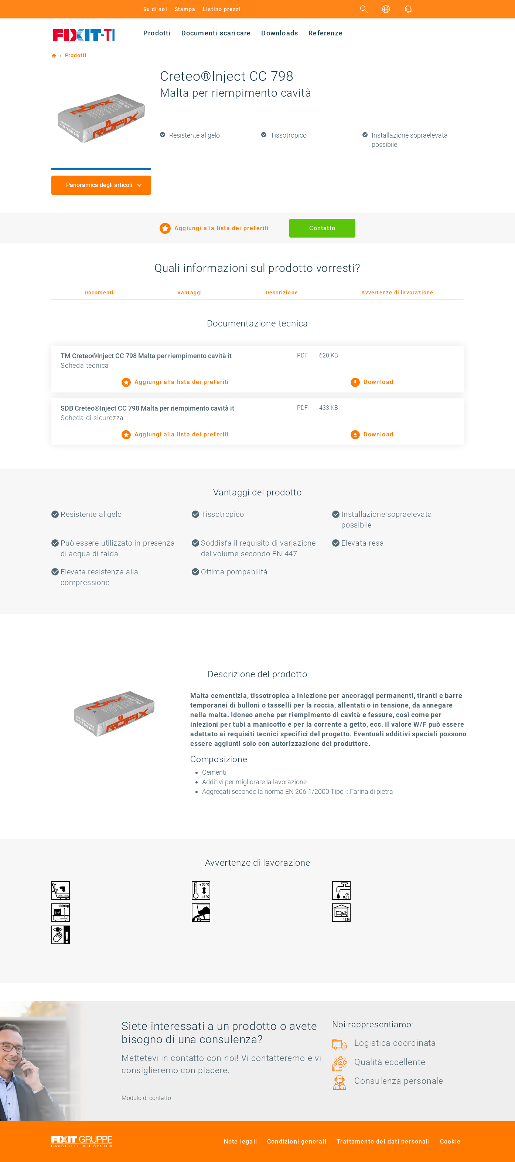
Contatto (322, 228)
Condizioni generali (297, 1141)
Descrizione (282, 292)
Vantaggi (189, 292)
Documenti (99, 292)
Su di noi (155, 9)
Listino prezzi (222, 9)
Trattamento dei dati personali (383, 1141)
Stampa (185, 9)
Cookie (450, 1141)
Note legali (240, 1141)
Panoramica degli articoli (100, 185)
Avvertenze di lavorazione (397, 292)
